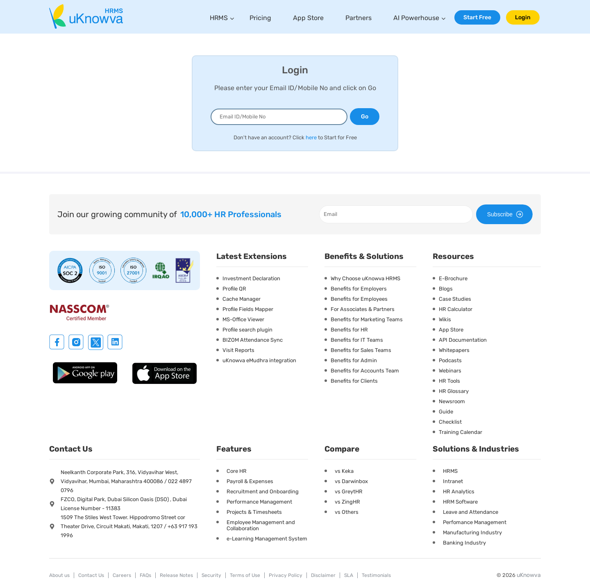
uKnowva (529, 575)
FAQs (145, 575)
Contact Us (91, 575)
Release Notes (176, 575)
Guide (446, 412)
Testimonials (376, 575)
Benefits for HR (349, 330)
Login (523, 17)
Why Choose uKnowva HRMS (365, 278)
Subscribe (506, 214)
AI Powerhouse (416, 18)
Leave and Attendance (470, 512)
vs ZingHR (347, 502)
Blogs (446, 289)
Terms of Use (245, 575)
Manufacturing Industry (472, 532)
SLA (348, 575)
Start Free (477, 17)
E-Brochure (453, 278)
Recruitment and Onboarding (263, 491)
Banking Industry (464, 543)
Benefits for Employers (359, 289)
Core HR (237, 471)
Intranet (453, 481)
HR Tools (449, 381)
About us (59, 575)
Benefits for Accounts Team (365, 371)
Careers (122, 575)
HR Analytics (458, 491)
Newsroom (452, 401)
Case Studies (455, 299)
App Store (308, 18)
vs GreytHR (349, 491)
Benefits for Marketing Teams (367, 319)
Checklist (450, 422)
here (311, 137)
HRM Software (460, 502)
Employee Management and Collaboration (261, 525)
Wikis (445, 319)
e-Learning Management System (267, 539)
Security (211, 575)
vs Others (347, 512)
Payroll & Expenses (250, 481)
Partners (358, 18)
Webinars (450, 371)
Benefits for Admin (354, 360)
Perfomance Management (474, 522)
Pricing (260, 18)
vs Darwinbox (351, 481)
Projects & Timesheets (254, 512)
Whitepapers (454, 350)
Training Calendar (460, 432)
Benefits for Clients (354, 381)
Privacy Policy (285, 575)
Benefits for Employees (359, 299)
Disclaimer (323, 575)
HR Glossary (454, 391)
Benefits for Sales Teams (361, 350)
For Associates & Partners (363, 309)
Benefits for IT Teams (357, 340)
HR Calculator (455, 309)
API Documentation (463, 340)
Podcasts (450, 360)
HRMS (219, 18)
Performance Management (259, 502)
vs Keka (344, 471)
